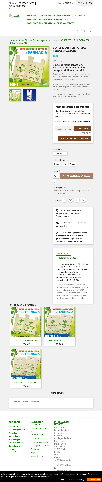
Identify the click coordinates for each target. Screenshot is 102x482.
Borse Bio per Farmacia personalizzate (50, 23)
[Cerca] (79, 30)
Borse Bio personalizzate (69, 15)
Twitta (70, 200)
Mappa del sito (37, 456)
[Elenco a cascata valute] (69, 3)
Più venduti (13, 426)
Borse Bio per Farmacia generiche (47, 19)
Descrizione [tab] (63, 253)
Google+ (76, 200)
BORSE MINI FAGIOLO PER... (59, 340)
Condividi (64, 200)
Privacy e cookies (38, 435)
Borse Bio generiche (39, 15)
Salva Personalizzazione (74, 138)
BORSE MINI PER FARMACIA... (26, 340)
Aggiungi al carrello (76, 175)
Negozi (33, 452)
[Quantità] (56, 176)
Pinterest (83, 200)
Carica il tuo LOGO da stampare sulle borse (72, 121)
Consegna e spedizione (40, 445)
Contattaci (35, 449)
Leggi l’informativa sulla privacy (72, 479)
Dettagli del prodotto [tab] (68, 258)
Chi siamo (35, 438)
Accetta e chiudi (94, 479)
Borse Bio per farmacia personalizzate (14, 449)
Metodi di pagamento (39, 442)
